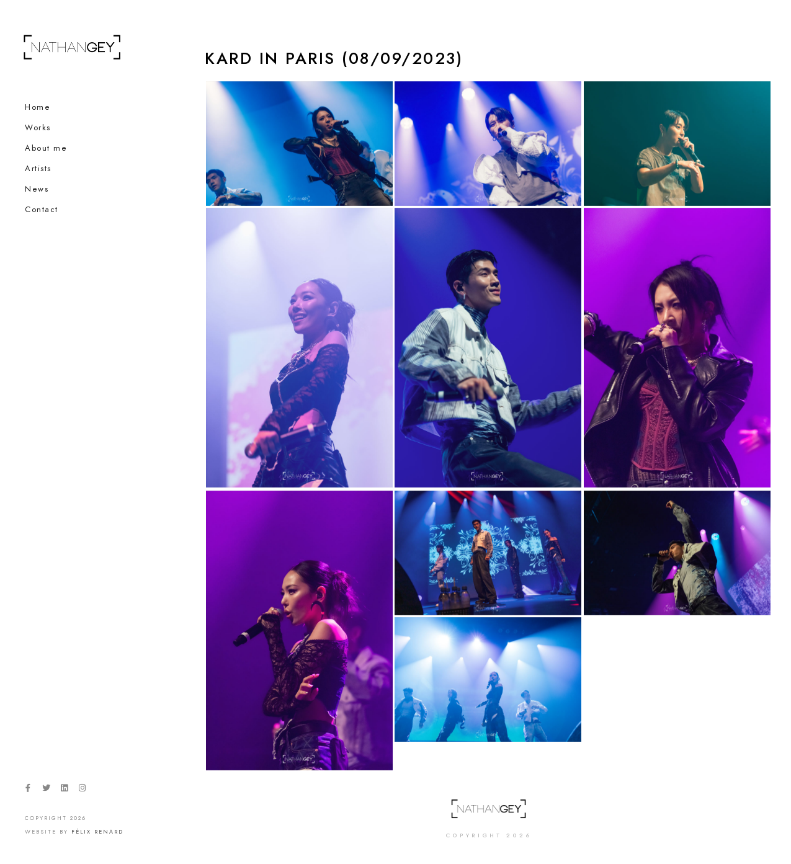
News (36, 189)
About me (46, 148)
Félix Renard (97, 831)
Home (37, 107)
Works (38, 127)
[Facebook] (28, 790)
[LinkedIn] (64, 790)
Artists (38, 168)
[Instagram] (82, 790)
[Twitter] (46, 790)
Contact (41, 209)
